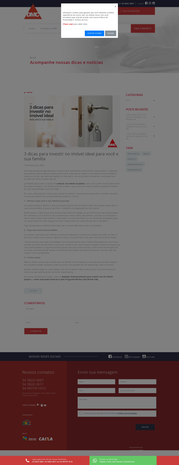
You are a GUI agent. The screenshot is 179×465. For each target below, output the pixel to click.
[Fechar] (115, 7)
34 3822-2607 (40, 462)
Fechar (111, 33)
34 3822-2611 (53, 462)
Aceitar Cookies (94, 33)
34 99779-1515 (68, 462)
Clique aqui (68, 24)
